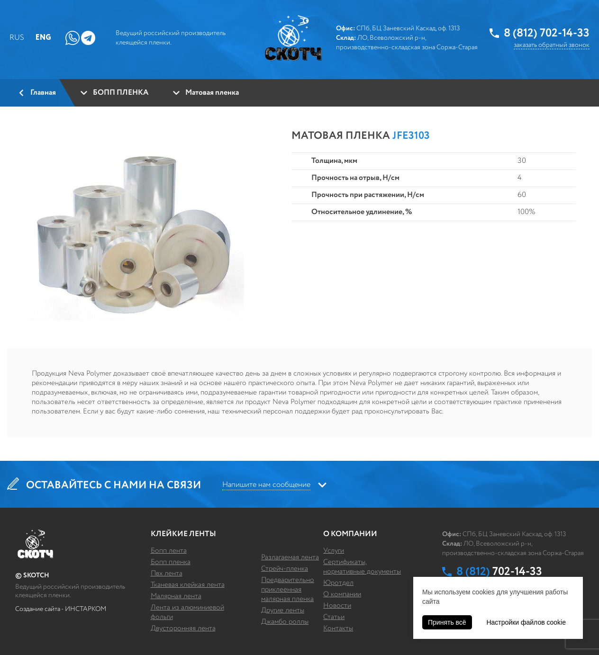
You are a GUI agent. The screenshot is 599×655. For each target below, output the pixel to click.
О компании (342, 594)
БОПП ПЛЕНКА (171, 561)
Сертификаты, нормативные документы (362, 566)
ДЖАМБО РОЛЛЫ (285, 621)
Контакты (338, 628)
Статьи (334, 616)
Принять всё (447, 622)
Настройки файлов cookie (526, 622)
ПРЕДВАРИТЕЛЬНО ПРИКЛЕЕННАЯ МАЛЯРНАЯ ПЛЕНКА (287, 589)
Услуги (333, 550)
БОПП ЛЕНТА (169, 550)
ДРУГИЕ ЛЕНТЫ (282, 610)
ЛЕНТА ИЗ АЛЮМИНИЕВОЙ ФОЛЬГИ (187, 612)
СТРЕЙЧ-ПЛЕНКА (284, 568)
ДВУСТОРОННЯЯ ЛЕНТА (183, 628)
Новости (337, 605)
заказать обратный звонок (552, 45)
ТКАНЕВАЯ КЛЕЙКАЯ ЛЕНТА (188, 584)
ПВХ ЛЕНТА (166, 573)
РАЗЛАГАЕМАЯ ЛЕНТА (290, 557)
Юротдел (338, 582)
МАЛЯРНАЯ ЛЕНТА (176, 596)
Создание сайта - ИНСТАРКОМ (60, 609)
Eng (43, 37)
